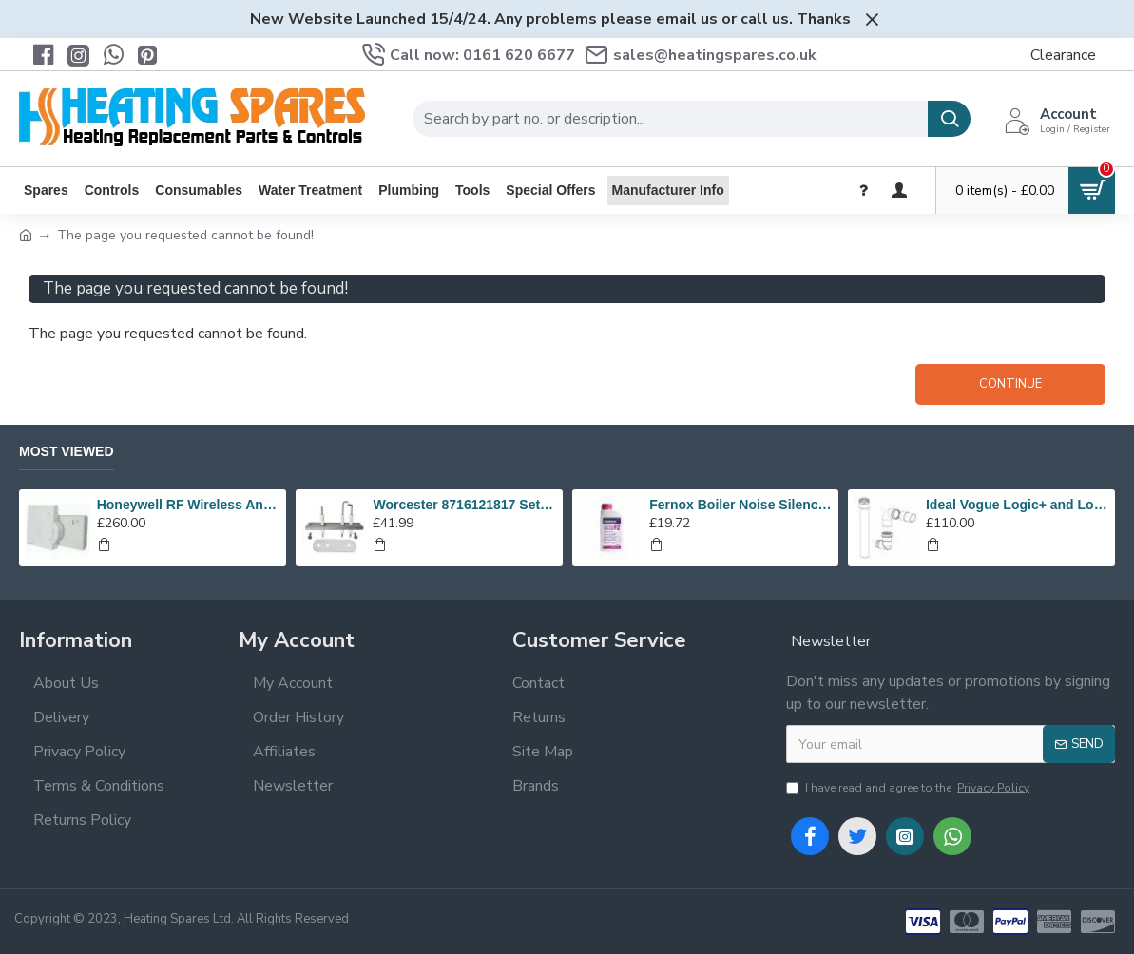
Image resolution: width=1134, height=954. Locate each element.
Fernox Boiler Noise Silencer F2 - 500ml (740, 504)
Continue (1010, 383)
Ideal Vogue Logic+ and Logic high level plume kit (1017, 504)
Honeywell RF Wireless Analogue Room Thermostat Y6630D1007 (188, 504)
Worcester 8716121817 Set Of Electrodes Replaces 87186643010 (464, 504)
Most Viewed (66, 451)
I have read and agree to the (909, 787)
